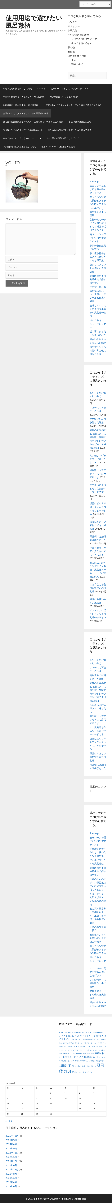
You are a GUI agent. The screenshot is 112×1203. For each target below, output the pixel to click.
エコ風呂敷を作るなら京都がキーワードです (98, 488)
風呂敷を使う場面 (77, 55)
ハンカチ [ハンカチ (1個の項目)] (82, 1046)
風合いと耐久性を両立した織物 (17, 88)
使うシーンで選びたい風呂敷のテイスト (69, 88)
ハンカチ (72, 22)
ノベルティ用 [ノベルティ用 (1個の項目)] (71, 1046)
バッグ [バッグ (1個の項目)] (90, 1046)
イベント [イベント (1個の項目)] (86, 1036)
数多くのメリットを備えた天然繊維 (58, 146)
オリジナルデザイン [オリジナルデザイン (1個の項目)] (69, 1043)
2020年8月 (11, 1173)
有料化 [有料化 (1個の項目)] (78, 1061)
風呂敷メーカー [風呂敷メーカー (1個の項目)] (78, 1072)
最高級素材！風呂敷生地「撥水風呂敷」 (21, 105)
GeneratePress (79, 1198)
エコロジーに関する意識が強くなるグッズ (59, 138)
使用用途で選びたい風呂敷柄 (34, 21)
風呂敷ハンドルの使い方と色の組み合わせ (22, 130)
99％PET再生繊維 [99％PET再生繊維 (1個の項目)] (66, 1032)
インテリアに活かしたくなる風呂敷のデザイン (98, 614)
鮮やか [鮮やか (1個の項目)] (88, 1072)
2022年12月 (12, 1152)
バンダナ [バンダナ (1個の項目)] (98, 1046)
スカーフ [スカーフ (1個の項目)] (98, 1043)
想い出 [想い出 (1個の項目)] (71, 1061)
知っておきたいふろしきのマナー (18, 138)
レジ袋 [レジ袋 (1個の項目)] (73, 1054)
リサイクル (73, 26)
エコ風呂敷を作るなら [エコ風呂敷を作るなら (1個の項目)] (88, 1039)
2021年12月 (12, 1161)
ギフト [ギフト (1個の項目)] (89, 1043)
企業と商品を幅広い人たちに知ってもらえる (98, 551)
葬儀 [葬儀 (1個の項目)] (84, 1066)
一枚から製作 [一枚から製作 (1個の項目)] (82, 1054)
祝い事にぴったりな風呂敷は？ (64, 96)
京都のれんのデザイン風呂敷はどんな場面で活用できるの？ (74, 105)
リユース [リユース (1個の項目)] (65, 1054)
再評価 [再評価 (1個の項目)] (92, 1057)
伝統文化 (72, 30)
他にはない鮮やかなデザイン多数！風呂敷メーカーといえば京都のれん (98, 569)
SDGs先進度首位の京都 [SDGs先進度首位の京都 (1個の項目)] (82, 1032)
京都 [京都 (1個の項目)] (91, 1054)
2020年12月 (12, 1169)
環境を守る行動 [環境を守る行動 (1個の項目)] (88, 1061)
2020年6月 (11, 1178)
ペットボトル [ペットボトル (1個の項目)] (88, 1050)
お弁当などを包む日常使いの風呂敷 (98, 588)
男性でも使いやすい (81, 43)
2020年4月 (11, 1182)
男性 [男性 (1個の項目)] (74, 1066)
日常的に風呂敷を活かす (84, 39)
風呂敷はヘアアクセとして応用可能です (98, 474)
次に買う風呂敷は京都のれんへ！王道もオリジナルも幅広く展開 (33, 121)
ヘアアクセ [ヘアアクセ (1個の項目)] (77, 1050)
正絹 (73, 60)
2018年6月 (11, 1186)
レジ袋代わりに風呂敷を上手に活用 (19, 146)
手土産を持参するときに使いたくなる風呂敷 (23, 96)
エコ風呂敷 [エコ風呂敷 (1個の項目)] (75, 1039)
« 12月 (9, 1121)
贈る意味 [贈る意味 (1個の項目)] (91, 1066)
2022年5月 (11, 1156)
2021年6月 (11, 1165)
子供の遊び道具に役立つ (80, 121)
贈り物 (71, 47)
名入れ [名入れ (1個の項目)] (100, 1057)
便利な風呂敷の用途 (78, 34)
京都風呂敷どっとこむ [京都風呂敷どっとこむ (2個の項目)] (77, 1057)
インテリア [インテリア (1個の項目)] (96, 1036)
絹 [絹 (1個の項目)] (79, 1066)
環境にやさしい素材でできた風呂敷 (98, 525)
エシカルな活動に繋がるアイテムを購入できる (69, 130)
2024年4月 (11, 1144)
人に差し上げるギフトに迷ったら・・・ (98, 459)
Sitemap (41, 88)
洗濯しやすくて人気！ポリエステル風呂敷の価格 (25, 113)
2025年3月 (11, 1140)
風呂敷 (71, 51)
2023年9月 (11, 1148)
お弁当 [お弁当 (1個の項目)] (69, 1036)
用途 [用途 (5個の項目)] (66, 1066)
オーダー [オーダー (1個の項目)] (82, 1043)
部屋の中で (77, 64)
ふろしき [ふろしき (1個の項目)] (77, 1036)
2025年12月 (12, 1135)
